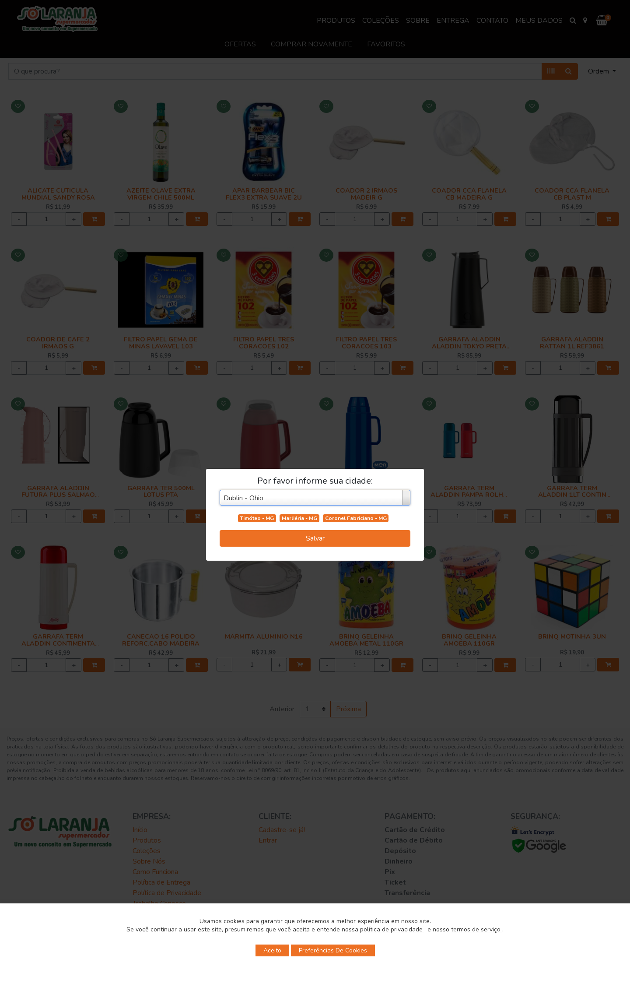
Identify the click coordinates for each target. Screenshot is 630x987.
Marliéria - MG (299, 518)
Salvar (315, 538)
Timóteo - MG (257, 518)
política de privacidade (392, 929)
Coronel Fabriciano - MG (356, 518)
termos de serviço (476, 929)
